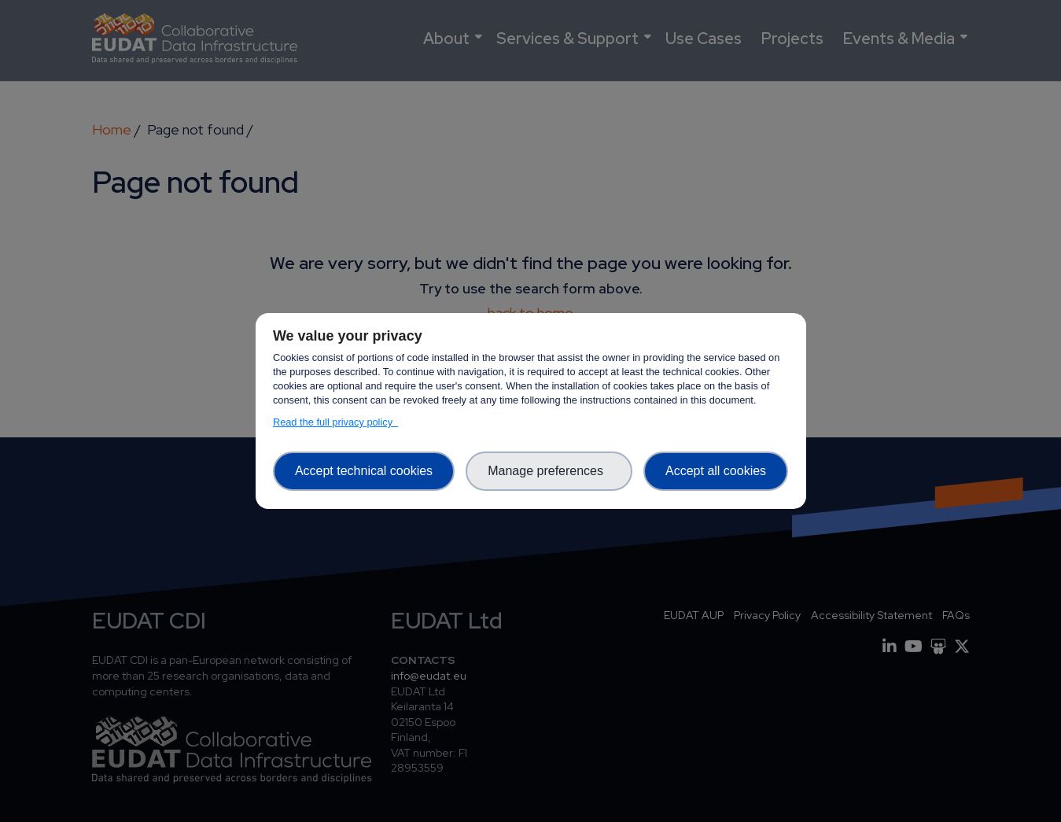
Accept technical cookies (364, 470)
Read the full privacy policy (335, 422)
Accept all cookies (715, 470)
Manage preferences (549, 470)
